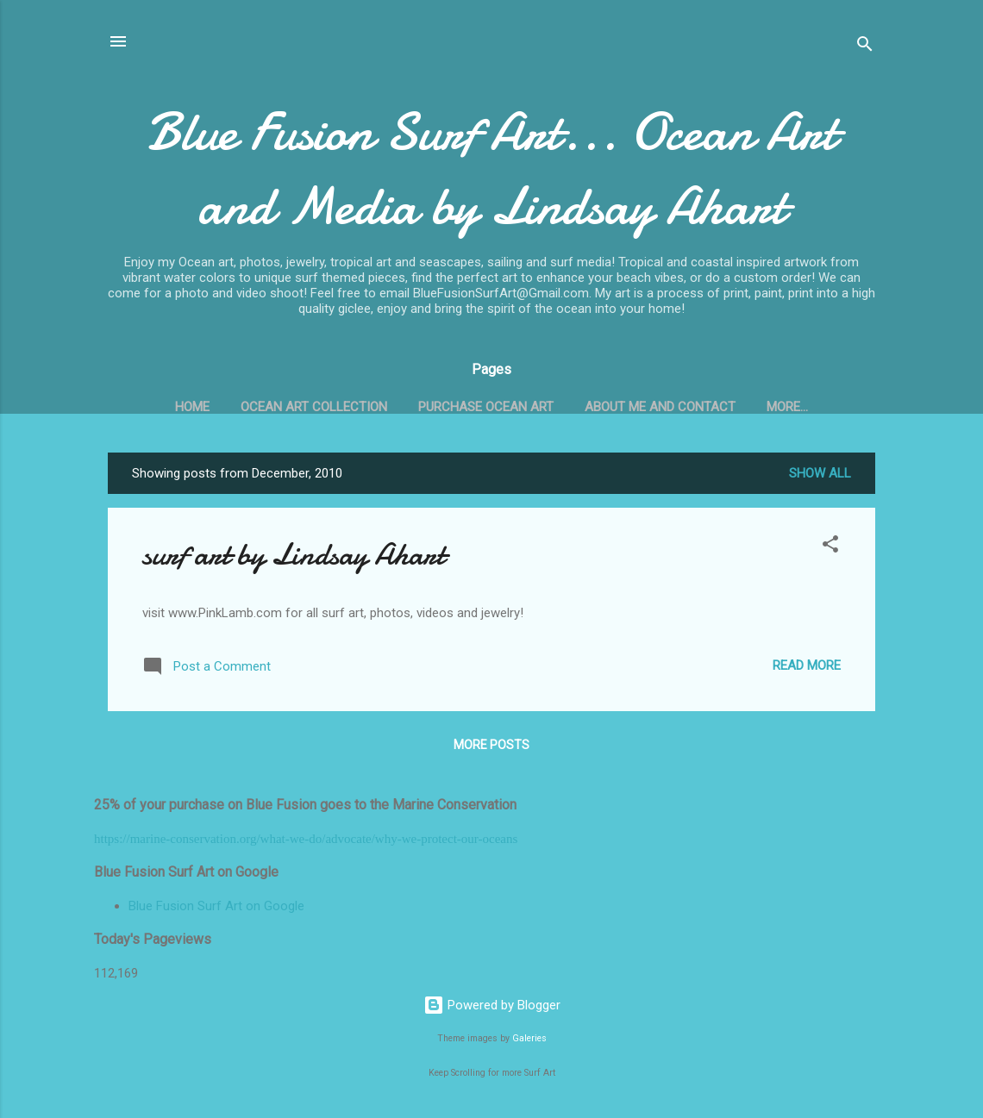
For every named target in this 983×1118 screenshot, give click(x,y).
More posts (491, 745)
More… (787, 407)
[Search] (865, 47)
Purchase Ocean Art (486, 407)
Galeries (529, 1038)
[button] (830, 547)
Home (192, 407)
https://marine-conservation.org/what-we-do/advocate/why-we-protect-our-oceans (305, 839)
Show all (820, 473)
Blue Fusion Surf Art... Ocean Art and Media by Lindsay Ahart (491, 169)
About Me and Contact (660, 407)
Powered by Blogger (491, 1005)
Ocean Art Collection (314, 407)
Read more (807, 665)
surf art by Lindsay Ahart (293, 555)
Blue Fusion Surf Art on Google (216, 906)
